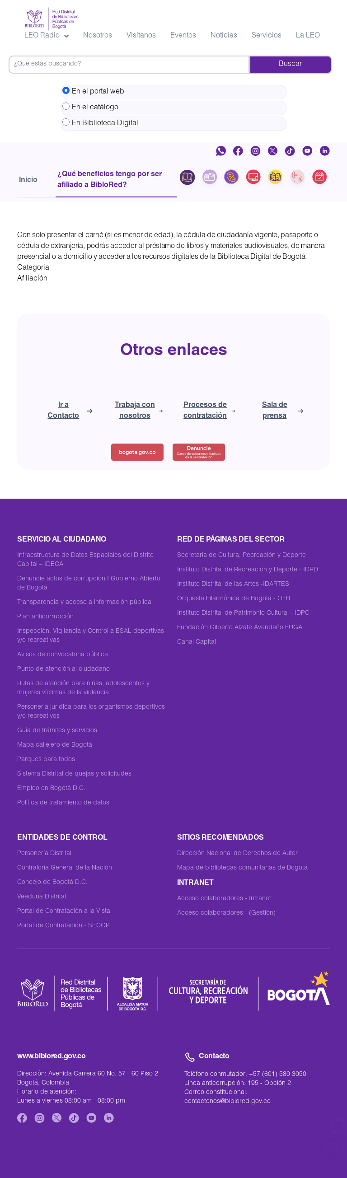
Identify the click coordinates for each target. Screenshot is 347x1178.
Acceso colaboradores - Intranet (224, 899)
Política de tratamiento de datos (63, 803)
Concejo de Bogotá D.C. (52, 882)
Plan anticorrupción (45, 617)
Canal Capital (196, 642)
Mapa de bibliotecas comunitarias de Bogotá (242, 868)
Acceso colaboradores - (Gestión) (226, 913)
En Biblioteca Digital (100, 122)
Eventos (183, 36)
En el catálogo (90, 107)
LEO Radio (46, 36)
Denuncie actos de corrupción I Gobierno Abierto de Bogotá (88, 583)
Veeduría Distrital (41, 897)
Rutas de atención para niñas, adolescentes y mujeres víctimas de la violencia (83, 688)
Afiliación (32, 279)
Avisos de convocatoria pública (62, 655)
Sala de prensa (282, 411)
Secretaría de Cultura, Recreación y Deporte (241, 555)
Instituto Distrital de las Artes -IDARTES (233, 584)
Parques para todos (46, 760)
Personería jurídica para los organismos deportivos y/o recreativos (91, 712)
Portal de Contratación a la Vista (63, 911)
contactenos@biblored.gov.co (227, 1102)
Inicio (28, 180)
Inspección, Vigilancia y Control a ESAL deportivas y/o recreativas (90, 636)
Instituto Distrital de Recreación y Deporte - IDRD (247, 570)
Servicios (266, 36)
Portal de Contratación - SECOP (63, 926)
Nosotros (97, 36)
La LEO (308, 36)
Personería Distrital (44, 854)
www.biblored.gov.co (51, 1057)
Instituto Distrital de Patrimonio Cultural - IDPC (243, 613)
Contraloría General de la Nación (64, 868)
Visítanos (141, 36)
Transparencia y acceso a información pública (84, 602)
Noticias (224, 36)
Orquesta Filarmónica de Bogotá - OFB (233, 599)
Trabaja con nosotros (139, 411)
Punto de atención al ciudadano (63, 669)
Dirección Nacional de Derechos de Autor (237, 854)
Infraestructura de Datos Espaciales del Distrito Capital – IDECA (85, 560)
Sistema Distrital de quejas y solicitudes (74, 774)
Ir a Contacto (69, 411)
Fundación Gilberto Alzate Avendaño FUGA (239, 628)
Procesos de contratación (209, 411)
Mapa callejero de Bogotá (54, 745)
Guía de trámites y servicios (57, 731)
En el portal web (93, 91)
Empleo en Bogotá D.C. (51, 788)
